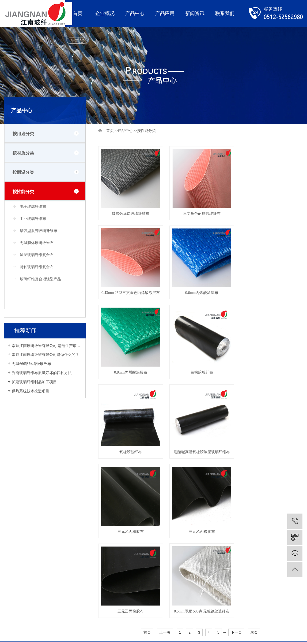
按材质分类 (23, 153)
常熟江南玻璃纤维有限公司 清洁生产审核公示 (47, 346)
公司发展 (11, 516)
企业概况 (105, 13)
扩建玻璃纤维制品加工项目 (34, 382)
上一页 (164, 470)
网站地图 (11, 597)
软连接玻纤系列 (49, 553)
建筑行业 (75, 525)
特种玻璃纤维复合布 (37, 267)
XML (26, 597)
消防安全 (75, 507)
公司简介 (11, 507)
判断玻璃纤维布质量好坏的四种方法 (42, 373)
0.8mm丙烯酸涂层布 (200, 292)
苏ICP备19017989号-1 (36, 610)
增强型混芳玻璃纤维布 (38, 231)
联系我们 (224, 13)
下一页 (236, 470)
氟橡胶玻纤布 (271, 292)
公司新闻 (107, 507)
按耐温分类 (23, 172)
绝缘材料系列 (47, 571)
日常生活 (75, 543)
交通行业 (75, 516)
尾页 (254, 470)
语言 (75, 41)
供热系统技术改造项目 (30, 391)
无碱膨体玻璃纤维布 (37, 243)
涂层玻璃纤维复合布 (37, 255)
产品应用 (165, 13)
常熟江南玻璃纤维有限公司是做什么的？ (45, 355)
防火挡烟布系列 (49, 516)
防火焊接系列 (47, 525)
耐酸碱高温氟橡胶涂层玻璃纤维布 (200, 370)
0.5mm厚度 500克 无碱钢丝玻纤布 (270, 450)
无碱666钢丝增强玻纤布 (31, 364)
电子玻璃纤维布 (33, 207)
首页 (77, 13)
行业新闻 (107, 516)
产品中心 (135, 13)
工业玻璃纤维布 (33, 219)
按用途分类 (23, 133)
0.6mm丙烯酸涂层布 (130, 292)
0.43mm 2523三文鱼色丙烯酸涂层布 (271, 213)
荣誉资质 (11, 534)
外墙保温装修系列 (51, 534)
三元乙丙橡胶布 (271, 370)
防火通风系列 (47, 543)
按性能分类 (23, 191)
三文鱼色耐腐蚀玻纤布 (200, 213)
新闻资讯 (194, 13)
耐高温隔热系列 (49, 507)
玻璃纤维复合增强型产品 (40, 279)
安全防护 (43, 562)
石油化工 (75, 534)
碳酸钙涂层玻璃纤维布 (130, 213)
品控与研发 (13, 525)
